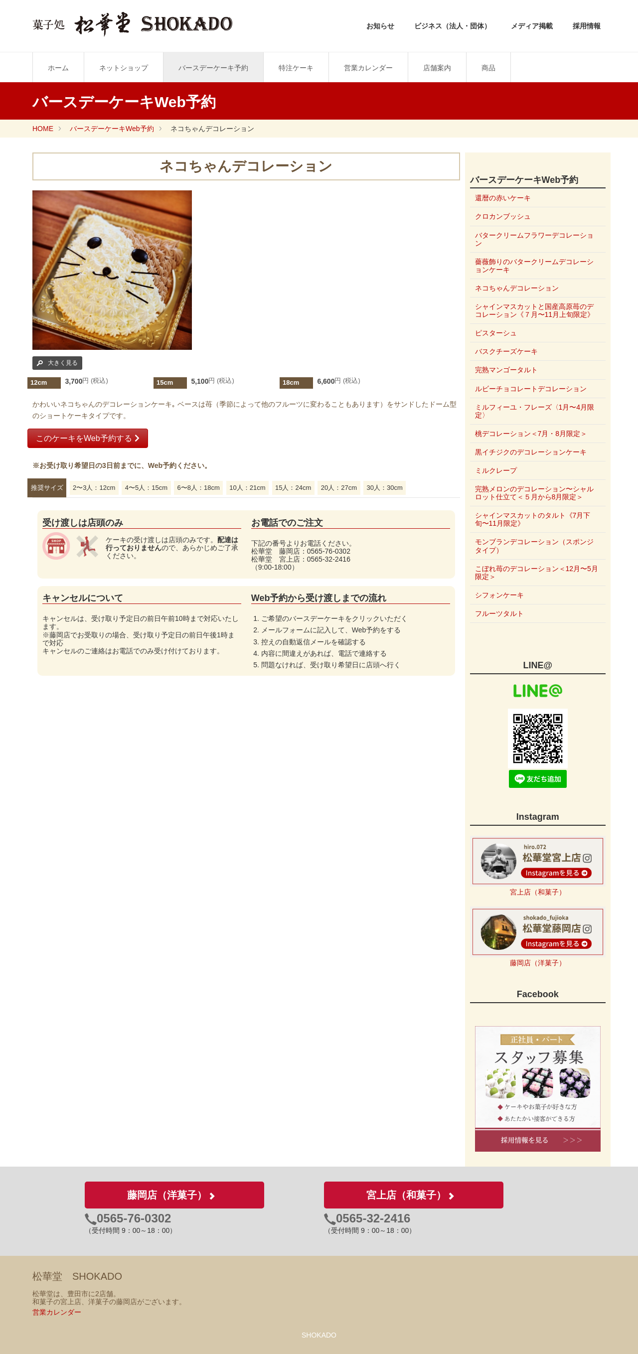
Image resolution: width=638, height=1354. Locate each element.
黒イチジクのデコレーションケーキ (531, 452)
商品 (488, 68)
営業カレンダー (368, 68)
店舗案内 (437, 68)
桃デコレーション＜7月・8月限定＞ (531, 434)
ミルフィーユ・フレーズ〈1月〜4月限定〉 (535, 411)
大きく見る (57, 362)
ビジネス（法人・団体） (452, 26)
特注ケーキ (296, 68)
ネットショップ (123, 68)
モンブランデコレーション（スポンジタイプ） (534, 546)
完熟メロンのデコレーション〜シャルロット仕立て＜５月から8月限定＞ (534, 493)
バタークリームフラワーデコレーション (534, 239)
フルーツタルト (499, 613)
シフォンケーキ (499, 595)
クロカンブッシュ (503, 216)
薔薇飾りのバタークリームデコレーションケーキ (534, 266)
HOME (42, 129)
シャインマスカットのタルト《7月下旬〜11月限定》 (533, 519)
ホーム (58, 68)
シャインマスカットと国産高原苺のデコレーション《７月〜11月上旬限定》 (535, 310)
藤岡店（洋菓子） (538, 963)
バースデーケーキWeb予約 (112, 129)
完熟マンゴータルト (506, 370)
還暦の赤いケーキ (503, 198)
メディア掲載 (532, 26)
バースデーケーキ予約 (213, 68)
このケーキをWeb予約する (88, 438)
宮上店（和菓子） (538, 892)
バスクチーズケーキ (506, 351)
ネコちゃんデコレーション (517, 288)
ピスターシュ (496, 333)
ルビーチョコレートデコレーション (531, 389)
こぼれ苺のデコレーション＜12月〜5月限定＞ (533, 573)
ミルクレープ (496, 470)
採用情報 (587, 26)
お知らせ (380, 26)
